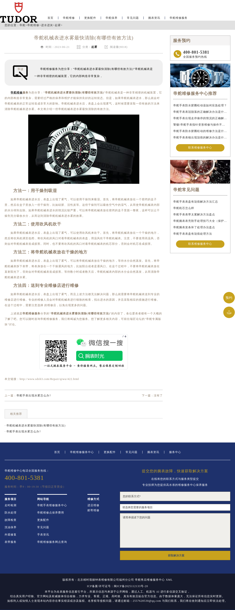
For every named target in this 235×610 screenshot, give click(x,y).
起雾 (58, 25)
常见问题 (133, 17)
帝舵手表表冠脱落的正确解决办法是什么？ (200, 111)
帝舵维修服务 (178, 17)
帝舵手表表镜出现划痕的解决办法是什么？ (200, 137)
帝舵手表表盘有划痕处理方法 (192, 234)
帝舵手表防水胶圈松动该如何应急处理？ (200, 105)
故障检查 (11, 520)
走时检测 (11, 505)
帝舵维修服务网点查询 (52, 542)
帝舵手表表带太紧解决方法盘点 (194, 215)
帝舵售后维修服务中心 (150, 579)
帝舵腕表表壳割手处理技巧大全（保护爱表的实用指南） (200, 221)
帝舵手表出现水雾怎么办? (34, 395)
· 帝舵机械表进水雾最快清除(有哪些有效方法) (35, 425)
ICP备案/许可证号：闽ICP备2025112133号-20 (117, 586)
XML (169, 579)
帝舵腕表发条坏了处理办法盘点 (194, 227)
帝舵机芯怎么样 (183, 208)
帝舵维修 (69, 17)
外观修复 (11, 534)
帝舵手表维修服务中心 (52, 505)
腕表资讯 (154, 17)
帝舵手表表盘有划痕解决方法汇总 (195, 202)
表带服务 (11, 542)
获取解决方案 (176, 555)
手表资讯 (43, 534)
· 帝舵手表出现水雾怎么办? (23, 431)
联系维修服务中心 (200, 148)
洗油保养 (11, 527)
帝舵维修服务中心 (82, 452)
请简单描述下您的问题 (175, 530)
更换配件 (90, 17)
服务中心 (175, 452)
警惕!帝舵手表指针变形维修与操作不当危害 (200, 124)
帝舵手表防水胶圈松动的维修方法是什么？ (200, 131)
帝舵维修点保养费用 (50, 512)
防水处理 (11, 512)
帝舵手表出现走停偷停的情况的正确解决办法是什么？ (200, 118)
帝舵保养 (112, 17)
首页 (57, 452)
